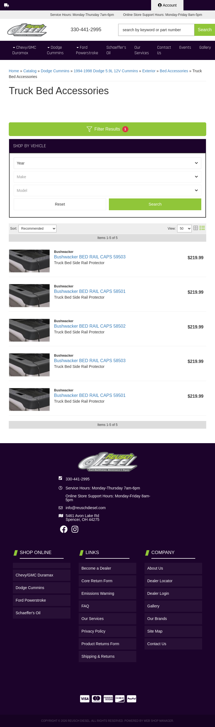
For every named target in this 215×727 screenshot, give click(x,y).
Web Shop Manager (158, 720)
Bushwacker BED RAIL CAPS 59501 (90, 395)
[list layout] (202, 228)
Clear (60, 204)
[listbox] (107, 163)
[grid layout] (195, 228)
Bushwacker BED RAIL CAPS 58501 (90, 291)
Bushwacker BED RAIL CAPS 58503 (90, 360)
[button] (166, 30)
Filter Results (107, 129)
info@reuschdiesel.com (86, 508)
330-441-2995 (77, 479)
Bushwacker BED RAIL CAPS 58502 (90, 326)
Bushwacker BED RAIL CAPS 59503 (90, 257)
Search (155, 204)
